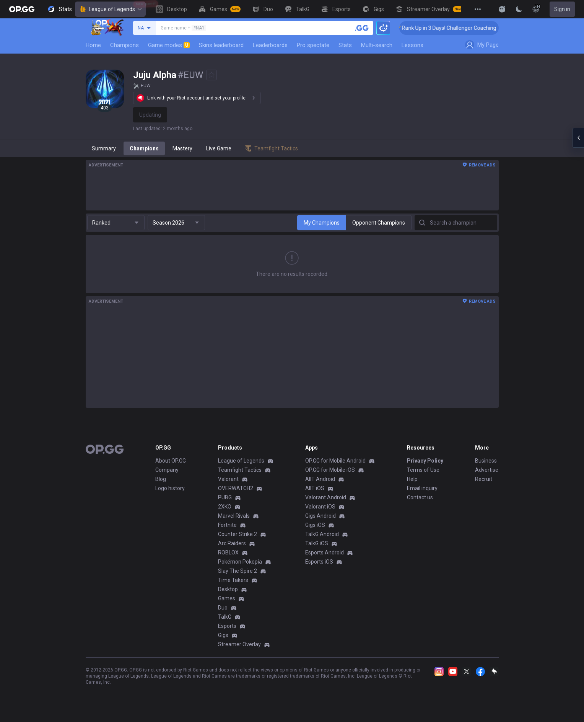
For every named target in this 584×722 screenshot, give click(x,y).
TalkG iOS (316, 543)
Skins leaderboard (221, 45)
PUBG (225, 497)
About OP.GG (170, 461)
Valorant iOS (320, 507)
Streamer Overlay (239, 644)
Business (486, 461)
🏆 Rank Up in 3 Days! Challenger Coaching (452, 28)
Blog (160, 479)
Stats (345, 45)
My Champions (322, 223)
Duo (223, 608)
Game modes (169, 45)
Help (412, 479)
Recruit (483, 479)
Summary (104, 148)
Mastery (182, 148)
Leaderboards (270, 45)
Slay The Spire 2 (237, 571)
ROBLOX (228, 552)
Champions (124, 45)
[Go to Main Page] (22, 9)
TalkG (224, 617)
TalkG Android (322, 534)
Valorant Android (325, 497)
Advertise (486, 470)
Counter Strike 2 (237, 534)
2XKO (224, 507)
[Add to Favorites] (211, 75)
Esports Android (324, 552)
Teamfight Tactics (240, 470)
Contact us (420, 497)
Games (226, 598)
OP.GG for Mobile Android (335, 461)
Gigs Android (320, 516)
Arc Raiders (232, 543)
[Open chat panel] (578, 138)
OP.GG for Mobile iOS (330, 470)
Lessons (412, 45)
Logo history (170, 488)
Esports (227, 626)
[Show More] (502, 9)
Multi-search (376, 45)
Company (167, 470)
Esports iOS (319, 562)
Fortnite (227, 525)
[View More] (477, 9)
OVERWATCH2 (235, 488)
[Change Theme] (519, 9)
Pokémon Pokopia (240, 562)
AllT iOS (314, 488)
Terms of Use (423, 470)
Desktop (228, 589)
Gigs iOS (315, 525)
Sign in (562, 9)
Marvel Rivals (234, 516)
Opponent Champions (378, 223)
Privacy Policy (425, 461)
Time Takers (233, 580)
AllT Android (320, 479)
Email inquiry (422, 488)
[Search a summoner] (361, 28)
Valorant (228, 479)
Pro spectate (313, 45)
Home (93, 45)
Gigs (223, 635)
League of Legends (110, 9)
